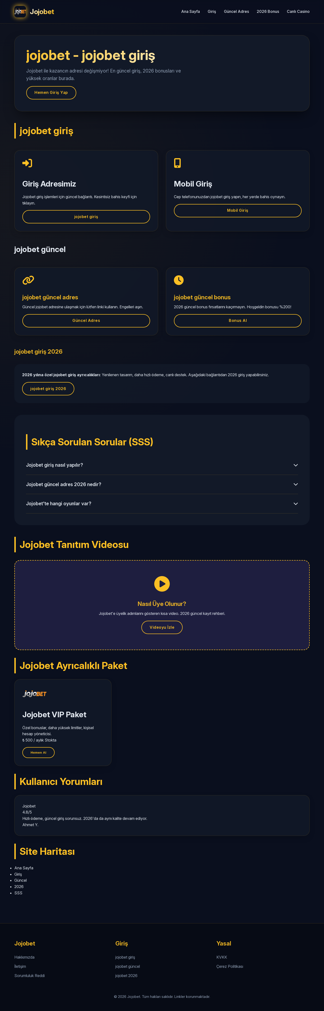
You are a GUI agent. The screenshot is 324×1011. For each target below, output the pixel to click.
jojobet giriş (86, 216)
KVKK (221, 957)
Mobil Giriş (237, 210)
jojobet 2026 (126, 975)
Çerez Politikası (229, 966)
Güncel (20, 880)
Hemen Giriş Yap (51, 92)
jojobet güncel (127, 966)
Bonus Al (238, 320)
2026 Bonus (268, 11)
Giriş (212, 11)
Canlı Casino (298, 11)
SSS (18, 892)
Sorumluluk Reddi (29, 975)
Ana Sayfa (190, 11)
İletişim (20, 966)
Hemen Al (38, 752)
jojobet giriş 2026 (48, 388)
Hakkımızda (24, 957)
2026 (19, 886)
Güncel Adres (236, 11)
